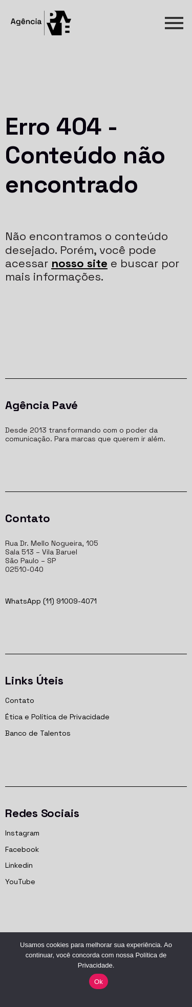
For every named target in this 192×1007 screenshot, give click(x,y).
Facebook (22, 849)
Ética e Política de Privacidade (57, 716)
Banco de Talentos (38, 733)
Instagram (22, 833)
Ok (98, 981)
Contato (19, 700)
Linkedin (19, 865)
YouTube (20, 881)
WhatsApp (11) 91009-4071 (51, 601)
